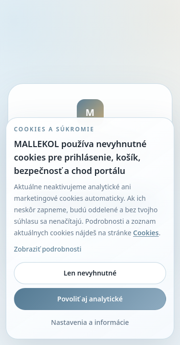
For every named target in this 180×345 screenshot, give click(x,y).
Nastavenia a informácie (90, 322)
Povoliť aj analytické (89, 298)
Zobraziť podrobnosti (47, 248)
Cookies (146, 232)
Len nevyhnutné (89, 272)
